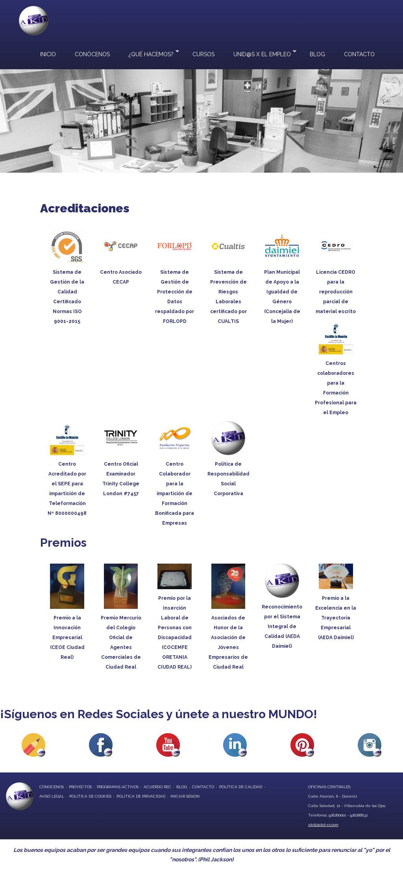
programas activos (118, 787)
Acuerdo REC (157, 787)
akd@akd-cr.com (323, 824)
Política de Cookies (90, 796)
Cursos (203, 54)
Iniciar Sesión (185, 796)
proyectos (80, 787)
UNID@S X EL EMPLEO (260, 53)
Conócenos (92, 54)
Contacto (359, 54)
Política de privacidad (140, 796)
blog (181, 787)
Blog (317, 54)
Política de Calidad (240, 787)
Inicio (48, 54)
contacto (203, 787)
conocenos (51, 787)
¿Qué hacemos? (149, 53)
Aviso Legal (51, 796)
